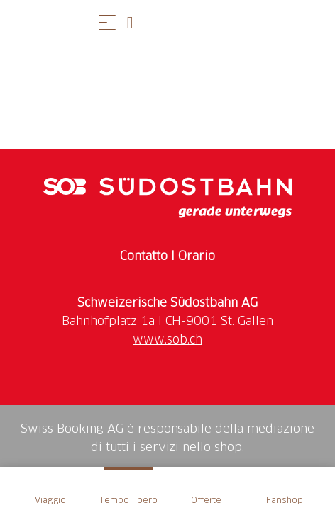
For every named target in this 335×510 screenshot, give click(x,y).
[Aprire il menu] (107, 22)
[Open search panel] (135, 22)
